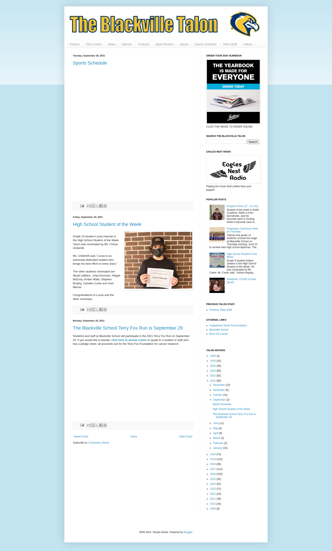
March (217, 438)
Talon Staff (230, 44)
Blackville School (218, 329)
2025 (213, 360)
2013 (213, 488)
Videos (247, 44)
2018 (213, 464)
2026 (213, 356)
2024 (213, 365)
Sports (184, 44)
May (216, 428)
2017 (213, 469)
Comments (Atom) (98, 442)
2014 (213, 483)
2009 (213, 508)
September (219, 399)
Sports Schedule (206, 44)
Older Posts (185, 436)
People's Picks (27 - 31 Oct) (242, 206)
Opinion (127, 44)
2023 (213, 370)
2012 (213, 493)
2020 (213, 454)
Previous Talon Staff (220, 309)
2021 (213, 380)
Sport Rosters (164, 44)
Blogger (188, 532)
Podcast (143, 44)
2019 (213, 459)
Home (133, 436)
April (216, 433)
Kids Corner (94, 44)
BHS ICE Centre (218, 334)
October (218, 394)
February (218, 443)
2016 (213, 474)
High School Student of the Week (107, 224)
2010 (213, 503)
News (111, 44)
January (218, 448)
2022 (213, 375)
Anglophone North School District (228, 325)
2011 (213, 498)
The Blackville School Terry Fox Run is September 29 (128, 328)
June (216, 423)
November (219, 390)
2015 (213, 479)
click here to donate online (129, 340)
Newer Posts (81, 436)
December (219, 384)
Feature (74, 44)
